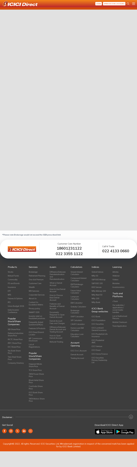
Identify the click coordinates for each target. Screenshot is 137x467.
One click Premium (37, 282)
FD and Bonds (14, 284)
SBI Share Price (15, 334)
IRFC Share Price (15, 348)
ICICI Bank (96, 318)
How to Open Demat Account (56, 345)
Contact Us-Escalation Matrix (36, 309)
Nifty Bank (96, 303)
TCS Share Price (36, 384)
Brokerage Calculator (75, 313)
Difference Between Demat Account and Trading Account (57, 336)
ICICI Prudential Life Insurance (98, 337)
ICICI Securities (98, 326)
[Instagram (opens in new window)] (11, 446)
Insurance (12, 288)
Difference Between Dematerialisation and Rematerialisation (57, 277)
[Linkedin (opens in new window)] (24, 446)
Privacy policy (35, 315)
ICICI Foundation (99, 322)
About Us (33, 305)
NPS (10, 295)
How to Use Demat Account (58, 293)
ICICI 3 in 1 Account (79, 354)
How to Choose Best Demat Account (56, 301)
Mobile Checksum (120, 324)
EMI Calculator (77, 304)
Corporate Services (33, 299)
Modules (116, 284)
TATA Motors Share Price (34, 415)
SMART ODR (34, 319)
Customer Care (35, 286)
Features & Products (33, 339)
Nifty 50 (95, 276)
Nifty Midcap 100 (99, 292)
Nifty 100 (95, 299)
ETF (9, 292)
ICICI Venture (97, 349)
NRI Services (34, 294)
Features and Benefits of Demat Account (57, 310)
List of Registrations (34, 359)
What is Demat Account (56, 287)
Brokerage (33, 272)
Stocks (11, 272)
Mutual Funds (13, 276)
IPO (9, 303)
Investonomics (118, 288)
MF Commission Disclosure (35, 352)
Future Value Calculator (76, 292)
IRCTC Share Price (16, 344)
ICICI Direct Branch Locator (37, 346)
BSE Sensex (97, 288)
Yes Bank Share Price (15, 357)
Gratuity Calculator (79, 308)
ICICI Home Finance (96, 358)
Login (97, 4)
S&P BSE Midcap (99, 280)
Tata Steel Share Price (15, 363)
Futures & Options (15, 299)
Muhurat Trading (57, 350)
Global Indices (98, 272)
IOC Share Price (15, 352)
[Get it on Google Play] (125, 447)
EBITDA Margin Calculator (77, 286)
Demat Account (77, 358)
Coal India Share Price (36, 402)
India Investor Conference (14, 315)
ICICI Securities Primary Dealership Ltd (98, 366)
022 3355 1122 (69, 254)
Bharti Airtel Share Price (37, 395)
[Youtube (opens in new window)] (30, 446)
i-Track (115, 302)
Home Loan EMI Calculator (77, 331)
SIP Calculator (77, 323)
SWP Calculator (77, 319)
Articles (115, 272)
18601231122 (69, 248)
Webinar (116, 276)
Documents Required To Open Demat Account (57, 319)
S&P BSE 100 (97, 284)
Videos (115, 280)
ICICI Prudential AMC (98, 343)
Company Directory (12, 370)
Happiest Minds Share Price (35, 379)
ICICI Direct (96, 353)
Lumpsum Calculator (75, 299)
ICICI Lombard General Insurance (100, 331)
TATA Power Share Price (37, 389)
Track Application (119, 328)
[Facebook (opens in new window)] (4, 446)
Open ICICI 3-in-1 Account (114, 4)
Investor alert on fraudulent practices (36, 325)
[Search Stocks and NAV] (128, 4)
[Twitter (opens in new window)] (17, 446)
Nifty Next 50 (97, 295)
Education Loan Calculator (77, 338)
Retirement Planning (33, 277)
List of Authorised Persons (120, 318)
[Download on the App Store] (104, 447)
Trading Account (78, 362)
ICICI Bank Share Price (36, 408)
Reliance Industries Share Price (16, 339)
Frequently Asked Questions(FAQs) (36, 333)
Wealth (32, 290)
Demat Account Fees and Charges (58, 327)
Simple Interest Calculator (77, 273)
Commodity (13, 280)
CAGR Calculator (78, 326)
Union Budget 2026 (14, 308)
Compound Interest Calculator (79, 279)
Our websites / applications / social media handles (118, 310)
